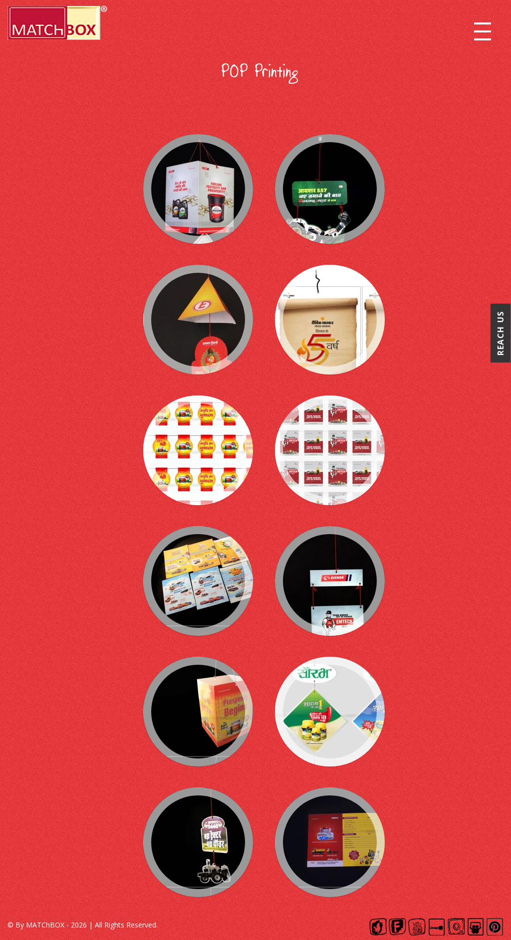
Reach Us (500, 333)
